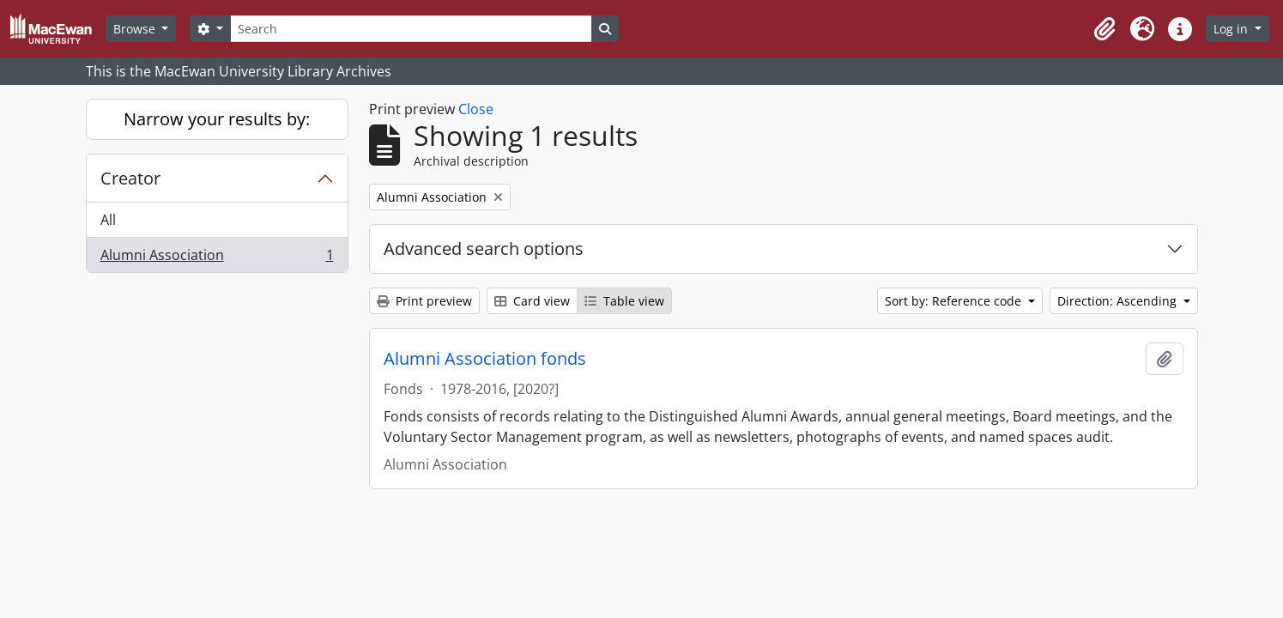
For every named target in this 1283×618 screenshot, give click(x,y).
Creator (130, 178)
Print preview (424, 301)
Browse (136, 29)
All (108, 219)
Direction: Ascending (1118, 301)
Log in (1232, 29)
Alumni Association (217, 258)
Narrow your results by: (217, 118)
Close (475, 109)
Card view (532, 301)
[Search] (411, 28)
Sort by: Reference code (955, 301)
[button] (1104, 29)
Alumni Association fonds (485, 358)
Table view (624, 301)
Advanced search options (484, 248)
